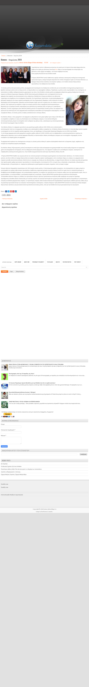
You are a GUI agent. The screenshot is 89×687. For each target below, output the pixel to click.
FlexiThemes (44, 511)
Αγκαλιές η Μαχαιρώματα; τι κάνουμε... (11, 472)
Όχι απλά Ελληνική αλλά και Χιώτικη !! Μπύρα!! (22, 392)
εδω (56, 69)
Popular (5, 271)
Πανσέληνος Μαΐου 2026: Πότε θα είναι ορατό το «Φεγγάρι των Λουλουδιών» (21, 469)
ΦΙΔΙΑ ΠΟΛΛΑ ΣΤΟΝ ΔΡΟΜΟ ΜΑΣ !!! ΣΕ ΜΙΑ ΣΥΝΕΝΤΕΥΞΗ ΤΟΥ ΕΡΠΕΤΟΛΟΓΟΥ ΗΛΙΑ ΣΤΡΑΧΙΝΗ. (36, 364)
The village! (50, 262)
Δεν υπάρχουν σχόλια (55, 62)
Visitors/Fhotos (67, 262)
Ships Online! (18, 262)
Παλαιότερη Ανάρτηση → (81, 198)
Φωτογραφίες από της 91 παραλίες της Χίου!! (21, 373)
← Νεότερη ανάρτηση (6, 198)
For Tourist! (77, 262)
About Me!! (26, 262)
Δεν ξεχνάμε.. (4, 463)
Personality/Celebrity (38, 262)
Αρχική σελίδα (43, 198)
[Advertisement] (18, 18)
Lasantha (50, 511)
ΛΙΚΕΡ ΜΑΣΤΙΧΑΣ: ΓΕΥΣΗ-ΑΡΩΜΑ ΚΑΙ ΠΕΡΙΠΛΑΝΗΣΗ (24, 401)
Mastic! (58, 262)
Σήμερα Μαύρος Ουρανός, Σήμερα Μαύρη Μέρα (13, 474)
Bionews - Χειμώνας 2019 (11, 60)
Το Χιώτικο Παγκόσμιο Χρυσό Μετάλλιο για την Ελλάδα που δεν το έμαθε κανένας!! (32, 383)
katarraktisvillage (49, 509)
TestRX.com (4, 484)
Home (3, 55)
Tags (11, 271)
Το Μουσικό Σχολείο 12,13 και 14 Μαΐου (11, 466)
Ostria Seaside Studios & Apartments (12, 494)
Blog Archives (20, 271)
